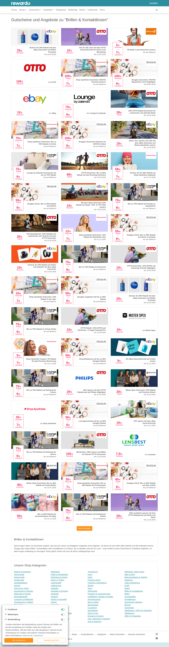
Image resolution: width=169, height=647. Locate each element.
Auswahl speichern (51, 640)
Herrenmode (19, 574)
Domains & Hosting (96, 616)
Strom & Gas (93, 613)
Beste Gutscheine (117, 634)
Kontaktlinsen (130, 599)
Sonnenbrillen (130, 597)
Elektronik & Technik (22, 594)
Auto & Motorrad (94, 622)
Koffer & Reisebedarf (59, 574)
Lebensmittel (56, 583)
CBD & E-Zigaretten (133, 616)
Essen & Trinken (57, 580)
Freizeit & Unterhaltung (97, 583)
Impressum (38, 635)
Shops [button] (22, 10)
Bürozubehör (93, 605)
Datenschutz (27, 635)
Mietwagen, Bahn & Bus (134, 572)
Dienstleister (93, 610)
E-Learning (92, 608)
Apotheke (55, 594)
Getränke (54, 588)
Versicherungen (94, 599)
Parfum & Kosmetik (59, 599)
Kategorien (61, 10)
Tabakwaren (130, 613)
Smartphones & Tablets (23, 602)
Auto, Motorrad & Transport (99, 619)
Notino (82, 10)
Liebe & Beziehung (132, 583)
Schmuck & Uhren (21, 588)
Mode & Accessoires (22, 572)
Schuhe (17, 586)
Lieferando (93, 10)
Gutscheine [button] (34, 10)
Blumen (128, 605)
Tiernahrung (93, 572)
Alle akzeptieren (18, 640)
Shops (74, 634)
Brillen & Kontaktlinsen (134, 591)
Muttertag (72, 10)
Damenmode (19, 577)
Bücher (90, 586)
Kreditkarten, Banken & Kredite (100, 597)
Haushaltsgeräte (20, 597)
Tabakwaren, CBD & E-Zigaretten (138, 610)
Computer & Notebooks (23, 599)
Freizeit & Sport (94, 580)
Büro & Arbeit (93, 602)
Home (14, 10)
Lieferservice (56, 586)
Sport (90, 588)
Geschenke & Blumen (133, 602)
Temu (102, 10)
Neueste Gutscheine (136, 634)
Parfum (54, 602)
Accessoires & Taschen (23, 591)
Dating (127, 588)
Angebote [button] (47, 10)
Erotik (127, 586)
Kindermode (19, 580)
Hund (90, 574)
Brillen (127, 594)
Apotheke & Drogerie (59, 591)
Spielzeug (129, 580)
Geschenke (129, 608)
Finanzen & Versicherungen (99, 594)
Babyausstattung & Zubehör (136, 577)
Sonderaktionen (87, 634)
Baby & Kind (130, 574)
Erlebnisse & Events (59, 577)
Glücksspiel (92, 591)
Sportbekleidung (20, 583)
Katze (90, 577)
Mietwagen (55, 572)
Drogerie (54, 597)
